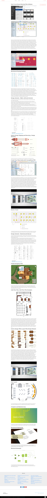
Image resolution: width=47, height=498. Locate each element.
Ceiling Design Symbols (20, 478)
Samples (22, 0)
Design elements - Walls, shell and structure (22, 98)
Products (16, 0)
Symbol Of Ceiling (6, 480)
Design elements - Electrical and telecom (21, 233)
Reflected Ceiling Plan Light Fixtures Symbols (9, 481)
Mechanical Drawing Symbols (18, 71)
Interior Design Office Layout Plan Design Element (23, 328)
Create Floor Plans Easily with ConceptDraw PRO (23, 160)
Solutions (19, 0)
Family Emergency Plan (17, 263)
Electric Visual (14, 209)
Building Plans (13, 133)
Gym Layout (14, 382)
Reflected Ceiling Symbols (20, 483)
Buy (25, 0)
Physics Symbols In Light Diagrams (35, 475)
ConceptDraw (3, 0)
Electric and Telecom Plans (19, 261)
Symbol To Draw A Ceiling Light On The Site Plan (36, 482)
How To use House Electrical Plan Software (21, 4)
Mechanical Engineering (17, 427)
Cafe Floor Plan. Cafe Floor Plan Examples (21, 290)
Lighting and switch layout (7, 482)
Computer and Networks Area (18, 406)
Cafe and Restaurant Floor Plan (19, 133)
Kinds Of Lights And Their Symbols (21, 477)
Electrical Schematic (16, 448)
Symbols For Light (33, 483)
